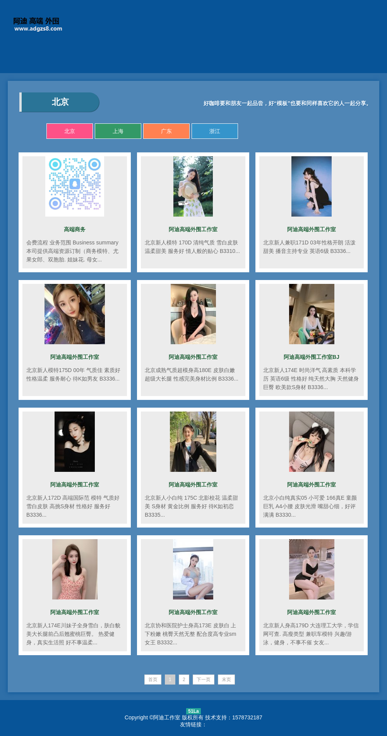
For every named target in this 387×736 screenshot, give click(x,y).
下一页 (204, 679)
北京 (69, 131)
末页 (226, 679)
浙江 (214, 131)
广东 (166, 131)
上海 (118, 131)
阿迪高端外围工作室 (193, 229)
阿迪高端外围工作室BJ (311, 357)
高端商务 (75, 229)
